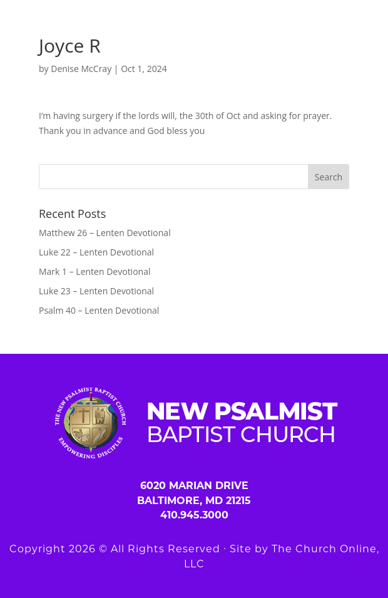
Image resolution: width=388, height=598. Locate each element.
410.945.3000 (194, 515)
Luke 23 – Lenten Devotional (96, 291)
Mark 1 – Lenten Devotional (94, 271)
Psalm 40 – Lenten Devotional (99, 310)
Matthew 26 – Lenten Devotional (105, 233)
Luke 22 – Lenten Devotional (96, 252)
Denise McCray (81, 69)
